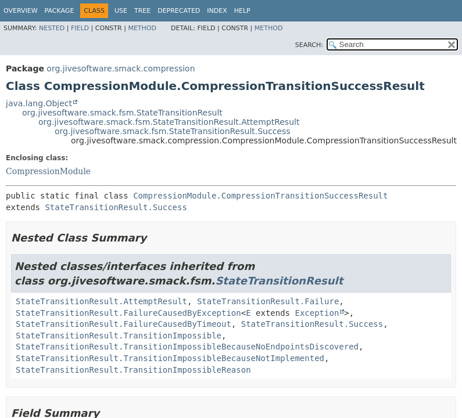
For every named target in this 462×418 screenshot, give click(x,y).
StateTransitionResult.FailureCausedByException (128, 313)
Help (242, 11)
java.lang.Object (39, 103)
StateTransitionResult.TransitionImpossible (118, 335)
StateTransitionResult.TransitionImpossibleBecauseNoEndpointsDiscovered (187, 346)
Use (120, 11)
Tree (142, 11)
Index (217, 11)
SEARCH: (309, 45)
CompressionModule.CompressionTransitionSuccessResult (260, 195)
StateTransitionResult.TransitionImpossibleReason (133, 369)
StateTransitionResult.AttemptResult (101, 301)
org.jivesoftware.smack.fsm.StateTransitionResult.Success (173, 131)
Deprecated (178, 11)
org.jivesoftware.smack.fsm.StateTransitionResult (122, 112)
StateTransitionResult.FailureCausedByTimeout (123, 324)
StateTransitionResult (279, 281)
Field (80, 28)
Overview (20, 11)
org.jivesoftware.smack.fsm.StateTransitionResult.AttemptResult (168, 122)
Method (142, 28)
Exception (317, 313)
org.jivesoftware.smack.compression (120, 68)
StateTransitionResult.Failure (268, 301)
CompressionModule (48, 171)
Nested (52, 28)
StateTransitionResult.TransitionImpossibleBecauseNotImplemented (170, 358)
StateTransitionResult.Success (116, 207)
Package (59, 11)
